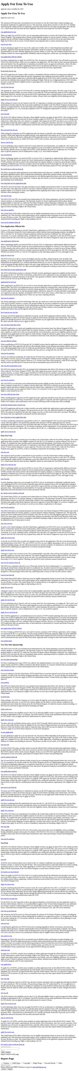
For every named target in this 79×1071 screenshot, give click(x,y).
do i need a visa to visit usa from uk (12, 1044)
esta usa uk (4, 993)
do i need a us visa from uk (10, 872)
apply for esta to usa (7, 9)
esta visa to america (7, 210)
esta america (5, 682)
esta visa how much (7, 670)
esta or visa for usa (7, 142)
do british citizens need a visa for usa (13, 405)
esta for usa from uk (7, 575)
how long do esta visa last (9, 312)
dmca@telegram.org (39, 1067)
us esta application (7, 732)
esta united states (6, 641)
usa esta (3, 859)
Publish (8, 1052)
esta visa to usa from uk (8, 787)
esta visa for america (7, 380)
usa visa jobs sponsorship (9, 659)
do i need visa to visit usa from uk (12, 169)
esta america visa (6, 936)
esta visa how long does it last (10, 325)
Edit (3, 1052)
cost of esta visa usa (7, 87)
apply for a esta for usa (8, 464)
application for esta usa (8, 282)
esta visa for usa (6, 196)
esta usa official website (9, 341)
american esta (5, 950)
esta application (6, 964)
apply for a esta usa (7, 720)
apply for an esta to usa (8, 1003)
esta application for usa (8, 32)
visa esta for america (7, 298)
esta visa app (5, 114)
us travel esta (5, 697)
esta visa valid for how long (10, 394)
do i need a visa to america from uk (12, 493)
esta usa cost (5, 452)
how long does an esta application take (13, 183)
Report (10, 1069)
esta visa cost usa (6, 523)
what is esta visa (6, 709)
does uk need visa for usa (9, 130)
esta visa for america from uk (10, 222)
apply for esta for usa (8, 538)
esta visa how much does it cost (11, 366)
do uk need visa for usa (8, 71)
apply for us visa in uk (8, 431)
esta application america (9, 771)
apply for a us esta (7, 587)
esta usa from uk (6, 155)
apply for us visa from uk (9, 99)
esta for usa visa (6, 44)
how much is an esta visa (9, 898)
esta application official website (11, 57)
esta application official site (10, 241)
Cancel (4, 1069)
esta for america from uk (9, 757)
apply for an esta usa (7, 800)
